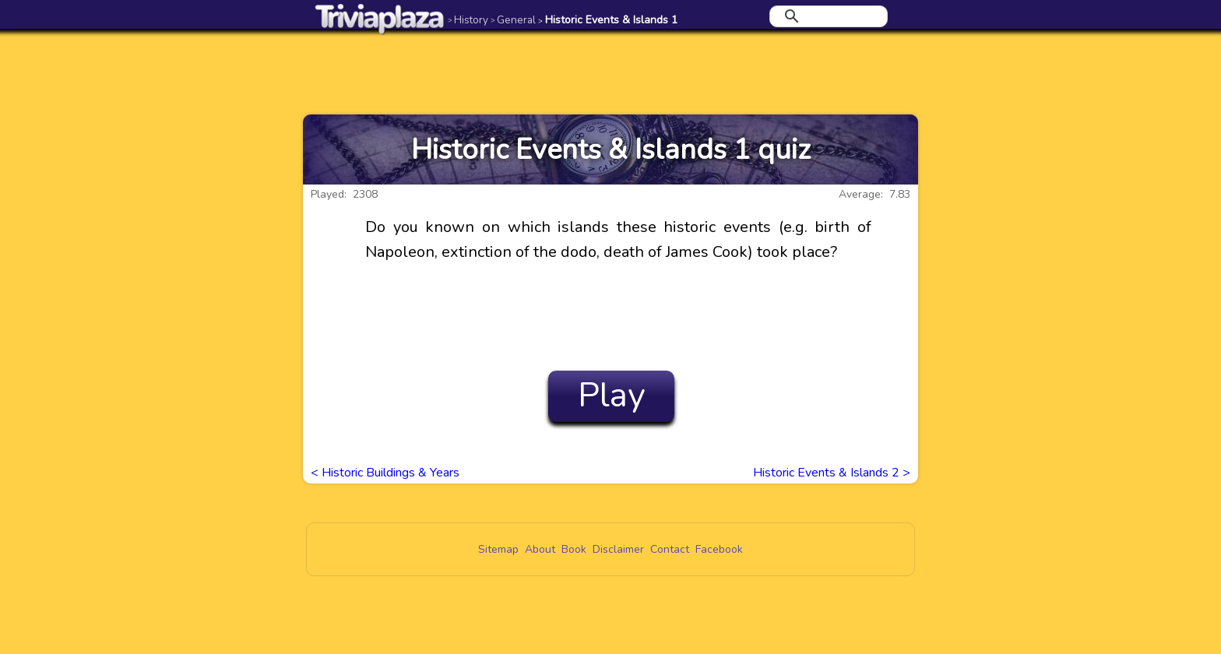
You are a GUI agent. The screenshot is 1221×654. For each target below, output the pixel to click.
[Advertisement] (610, 72)
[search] (826, 16)
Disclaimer (618, 549)
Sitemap (498, 549)
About (540, 549)
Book (573, 549)
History (468, 19)
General (513, 19)
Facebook (719, 549)
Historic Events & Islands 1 (607, 19)
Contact (669, 549)
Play (612, 395)
